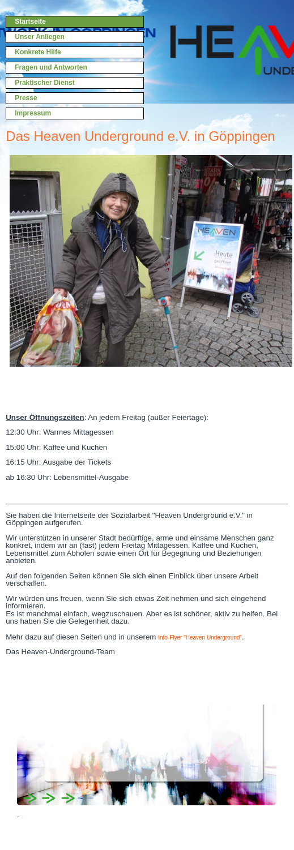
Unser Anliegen (40, 37)
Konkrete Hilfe (38, 52)
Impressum (33, 113)
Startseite (30, 21)
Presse (26, 98)
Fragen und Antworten (51, 67)
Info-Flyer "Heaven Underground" (200, 637)
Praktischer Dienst (44, 83)
